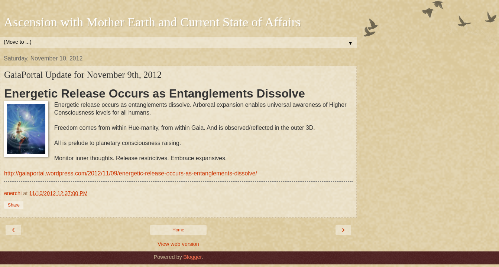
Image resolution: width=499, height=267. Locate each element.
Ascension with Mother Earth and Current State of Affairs (152, 22)
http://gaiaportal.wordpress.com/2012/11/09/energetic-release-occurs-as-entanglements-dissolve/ (130, 173)
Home (178, 230)
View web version (178, 244)
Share (14, 205)
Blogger (193, 257)
